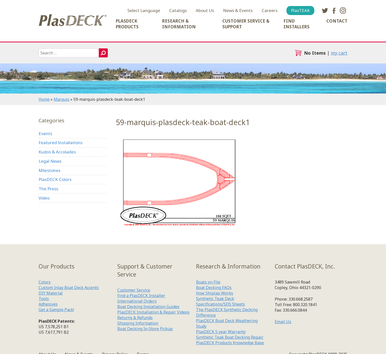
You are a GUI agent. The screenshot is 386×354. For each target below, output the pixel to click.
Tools (44, 298)
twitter (324, 10)
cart (298, 52)
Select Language (143, 10)
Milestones (49, 170)
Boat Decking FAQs (214, 287)
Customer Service (133, 290)
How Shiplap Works (214, 293)
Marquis (61, 99)
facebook (333, 10)
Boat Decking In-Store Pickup (145, 328)
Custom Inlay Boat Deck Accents (69, 287)
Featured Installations (60, 142)
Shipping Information (137, 323)
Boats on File (208, 282)
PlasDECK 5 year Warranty (221, 331)
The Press (48, 189)
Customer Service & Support (245, 24)
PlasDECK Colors (55, 179)
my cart (339, 53)
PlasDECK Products (127, 24)
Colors (45, 282)
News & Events (238, 10)
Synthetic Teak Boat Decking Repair (229, 337)
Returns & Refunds (135, 317)
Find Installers (296, 24)
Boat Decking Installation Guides (148, 306)
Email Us (283, 321)
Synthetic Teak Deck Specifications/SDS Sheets (220, 301)
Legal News (50, 161)
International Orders (137, 301)
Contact (336, 21)
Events (45, 133)
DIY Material (51, 293)
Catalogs (178, 10)
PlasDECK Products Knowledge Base (230, 342)
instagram (342, 10)
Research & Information (179, 24)
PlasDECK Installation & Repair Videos (153, 312)
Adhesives (48, 304)
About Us (205, 10)
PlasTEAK (300, 10)
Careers (269, 10)
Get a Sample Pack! (56, 309)
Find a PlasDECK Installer (141, 295)
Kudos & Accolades (57, 152)
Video (44, 198)
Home (44, 99)
